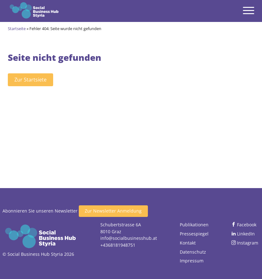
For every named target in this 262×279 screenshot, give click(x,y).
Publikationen (194, 225)
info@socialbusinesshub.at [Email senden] (128, 238)
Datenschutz (193, 252)
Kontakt (188, 243)
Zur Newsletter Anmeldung (113, 211)
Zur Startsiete (30, 79)
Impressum (192, 261)
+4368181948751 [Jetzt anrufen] (117, 245)
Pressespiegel (194, 234)
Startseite (17, 28)
